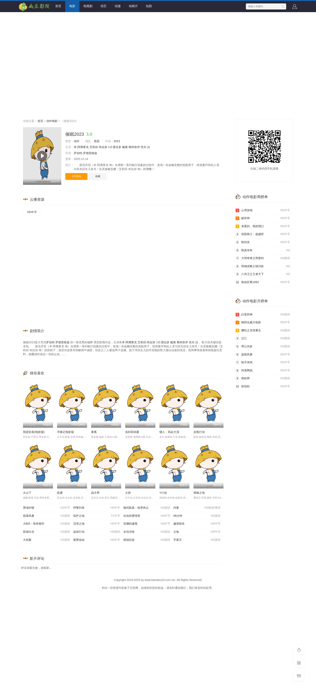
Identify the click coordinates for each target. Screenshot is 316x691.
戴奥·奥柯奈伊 (131, 147)
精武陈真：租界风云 (146, 508)
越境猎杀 (196, 524)
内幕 (196, 508)
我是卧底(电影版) (34, 432)
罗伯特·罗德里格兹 (85, 153)
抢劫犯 (263, 386)
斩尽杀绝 (263, 362)
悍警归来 (96, 508)
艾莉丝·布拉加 (98, 147)
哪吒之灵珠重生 (263, 331)
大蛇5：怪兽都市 (46, 524)
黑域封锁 (46, 508)
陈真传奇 (263, 250)
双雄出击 (46, 532)
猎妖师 (263, 378)
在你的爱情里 (146, 516)
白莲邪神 (263, 315)
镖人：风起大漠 (169, 432)
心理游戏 (263, 210)
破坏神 (263, 218)
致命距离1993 (263, 282)
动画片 (133, 6)
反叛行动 (199, 432)
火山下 (27, 492)
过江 (263, 338)
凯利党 (263, 242)
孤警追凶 (96, 540)
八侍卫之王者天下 (263, 274)
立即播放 (76, 176)
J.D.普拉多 (115, 147)
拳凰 (94, 432)
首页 (58, 6)
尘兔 (196, 532)
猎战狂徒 (146, 540)
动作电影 (52, 121)
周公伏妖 (263, 346)
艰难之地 (199, 492)
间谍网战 (263, 371)
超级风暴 (263, 355)
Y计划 (163, 492)
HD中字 (32, 212)
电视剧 (88, 6)
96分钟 (196, 516)
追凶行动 (96, 532)
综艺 (104, 6)
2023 (117, 141)
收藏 (97, 176)
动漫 (118, 6)
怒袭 (60, 492)
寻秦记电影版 (65, 432)
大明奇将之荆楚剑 (263, 258)
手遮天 (196, 540)
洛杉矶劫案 (132, 432)
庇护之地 (96, 516)
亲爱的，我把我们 (263, 226)
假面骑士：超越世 (263, 234)
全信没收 (146, 532)
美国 (96, 141)
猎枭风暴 (46, 516)
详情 (150, 169)
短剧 (149, 6)
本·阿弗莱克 (81, 147)
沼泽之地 (96, 524)
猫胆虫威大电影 (263, 322)
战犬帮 (95, 492)
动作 (76, 141)
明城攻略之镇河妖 (263, 266)
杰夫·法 (145, 147)
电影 (72, 6)
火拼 (128, 492)
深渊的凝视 (146, 524)
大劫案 (46, 540)
